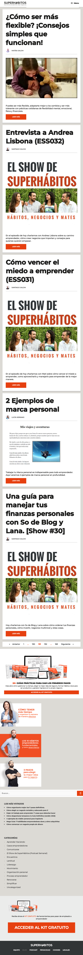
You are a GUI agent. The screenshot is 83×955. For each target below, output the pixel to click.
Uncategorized (14, 887)
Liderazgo (11, 865)
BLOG (24, 950)
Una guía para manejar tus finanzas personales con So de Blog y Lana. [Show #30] (40, 513)
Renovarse (11, 880)
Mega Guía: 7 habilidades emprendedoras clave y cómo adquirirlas (32, 822)
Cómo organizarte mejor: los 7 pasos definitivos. (25, 807)
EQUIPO (16, 950)
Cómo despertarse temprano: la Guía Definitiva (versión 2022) (30, 816)
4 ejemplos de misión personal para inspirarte (24, 819)
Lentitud (11, 861)
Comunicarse (13, 849)
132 (45, 644)
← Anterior (14, 644)
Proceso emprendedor (17, 876)
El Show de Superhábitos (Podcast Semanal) (27, 853)
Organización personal (17, 872)
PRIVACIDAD (45, 950)
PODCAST (33, 950)
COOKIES (56, 950)
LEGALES (66, 950)
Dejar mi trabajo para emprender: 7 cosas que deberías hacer (30, 813)
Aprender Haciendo (16, 842)
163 (56, 644)
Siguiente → (67, 644)
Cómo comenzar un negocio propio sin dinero (24, 824)
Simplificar (12, 883)
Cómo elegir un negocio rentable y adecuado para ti (27, 810)
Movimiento (12, 868)
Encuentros (12, 857)
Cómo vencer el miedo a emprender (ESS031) (40, 271)
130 (33, 644)
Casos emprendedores (17, 846)
